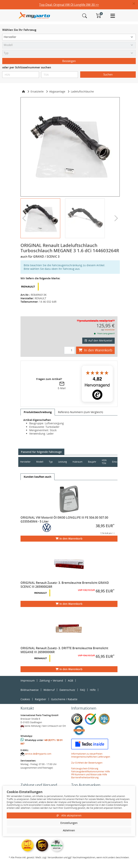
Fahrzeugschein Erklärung (84, 768)
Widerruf (49, 690)
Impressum (28, 680)
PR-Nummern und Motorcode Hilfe (89, 774)
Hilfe (93, 690)
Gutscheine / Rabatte (64, 699)
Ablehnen (69, 830)
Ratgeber (40, 699)
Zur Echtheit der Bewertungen (86, 762)
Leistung (62, 461)
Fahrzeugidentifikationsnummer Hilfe (90, 771)
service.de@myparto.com (38, 753)
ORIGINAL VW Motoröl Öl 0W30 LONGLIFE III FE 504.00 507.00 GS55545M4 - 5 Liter (64, 519)
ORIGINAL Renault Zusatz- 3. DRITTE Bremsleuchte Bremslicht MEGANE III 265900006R (64, 650)
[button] (135, 3)
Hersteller (25, 461)
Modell (39, 461)
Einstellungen (69, 823)
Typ (51, 461)
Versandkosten (109, 330)
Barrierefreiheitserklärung (85, 777)
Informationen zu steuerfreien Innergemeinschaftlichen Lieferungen (90, 755)
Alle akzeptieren (69, 815)
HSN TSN (104, 462)
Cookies (25, 699)
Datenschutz (67, 690)
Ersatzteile (37, 91)
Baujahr (92, 461)
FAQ (82, 690)
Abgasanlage (57, 91)
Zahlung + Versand (51, 680)
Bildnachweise (30, 690)
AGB (70, 680)
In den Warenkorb (95, 350)
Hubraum (77, 461)
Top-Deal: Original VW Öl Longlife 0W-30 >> (69, 5)
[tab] (38, 412)
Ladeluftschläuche (82, 91)
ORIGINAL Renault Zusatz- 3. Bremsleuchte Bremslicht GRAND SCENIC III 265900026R (65, 585)
